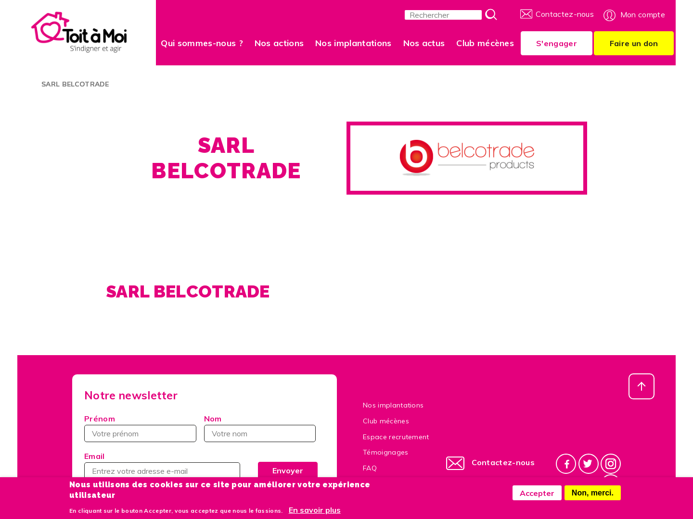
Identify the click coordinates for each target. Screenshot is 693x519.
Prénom (99, 418)
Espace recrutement (396, 436)
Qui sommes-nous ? (202, 43)
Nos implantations (353, 43)
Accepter (537, 496)
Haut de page (641, 386)
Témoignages (386, 452)
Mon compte (642, 14)
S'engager (556, 43)
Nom (213, 418)
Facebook (566, 463)
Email (94, 456)
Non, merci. (593, 496)
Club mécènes (485, 43)
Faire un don (634, 43)
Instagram (611, 463)
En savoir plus (315, 513)
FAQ (370, 468)
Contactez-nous (565, 14)
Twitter (588, 463)
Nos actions (279, 43)
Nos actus (424, 43)
